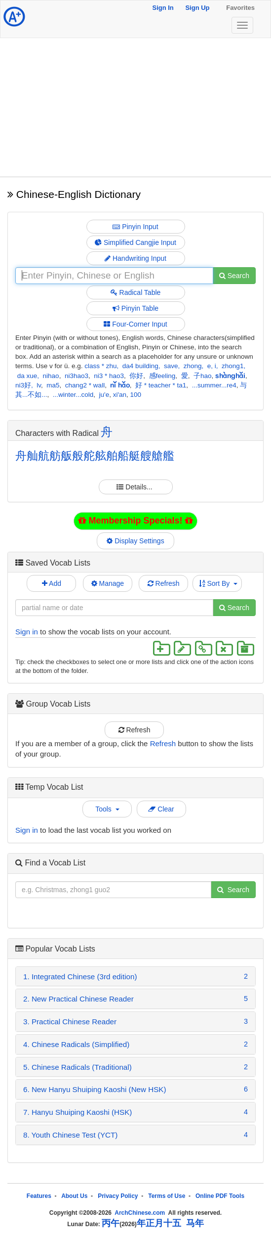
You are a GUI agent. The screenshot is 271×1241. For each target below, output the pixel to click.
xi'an (119, 394)
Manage (107, 583)
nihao (51, 376)
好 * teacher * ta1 (160, 385)
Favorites (240, 7)
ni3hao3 (76, 376)
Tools (107, 809)
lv (39, 385)
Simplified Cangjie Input (135, 242)
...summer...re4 (214, 385)
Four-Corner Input (135, 324)
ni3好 (23, 385)
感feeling (162, 376)
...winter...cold (73, 394)
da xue (27, 376)
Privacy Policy (118, 1196)
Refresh (164, 583)
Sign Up (197, 7)
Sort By (218, 583)
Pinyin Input (135, 227)
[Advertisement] (135, 107)
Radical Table (136, 292)
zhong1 (232, 366)
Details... (135, 487)
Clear (161, 809)
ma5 (52, 385)
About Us (74, 1196)
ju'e (104, 394)
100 (136, 394)
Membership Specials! (135, 520)
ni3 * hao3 (109, 376)
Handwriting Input (135, 258)
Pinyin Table (135, 308)
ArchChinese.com (140, 1212)
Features (39, 1196)
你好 (136, 376)
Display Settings (135, 541)
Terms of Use (166, 1196)
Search (234, 276)
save (171, 366)
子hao (203, 376)
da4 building (140, 366)
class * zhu (100, 366)
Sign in (26, 631)
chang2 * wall (85, 385)
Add (51, 583)
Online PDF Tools (219, 1196)
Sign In (162, 7)
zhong (193, 366)
